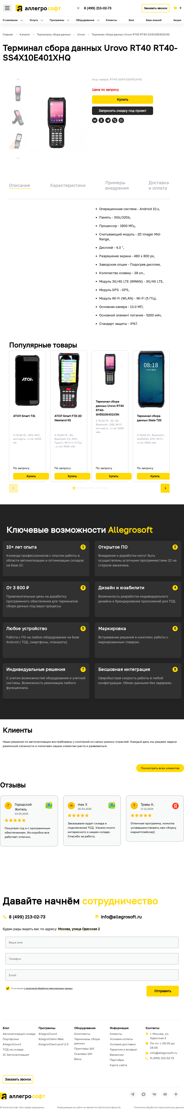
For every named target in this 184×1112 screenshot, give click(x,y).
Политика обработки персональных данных (159, 1107)
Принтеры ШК (84, 1048)
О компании (10, 20)
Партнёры (117, 1060)
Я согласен (42, 988)
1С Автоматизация (16, 1054)
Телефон (15, 959)
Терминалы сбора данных (87, 1041)
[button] (18, 80)
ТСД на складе (13, 1049)
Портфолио (11, 1039)
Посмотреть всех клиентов (160, 768)
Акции (177, 20)
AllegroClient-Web (51, 1039)
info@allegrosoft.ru (121, 916)
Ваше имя (16, 942)
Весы (78, 1059)
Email (12, 975)
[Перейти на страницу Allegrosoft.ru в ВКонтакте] (154, 1094)
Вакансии (117, 1054)
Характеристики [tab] (68, 185)
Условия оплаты (121, 1039)
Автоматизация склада (19, 1034)
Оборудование (85, 20)
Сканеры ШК (83, 1054)
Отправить (162, 991)
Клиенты (111, 20)
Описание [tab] (19, 185)
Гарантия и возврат (123, 1049)
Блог (131, 20)
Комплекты (82, 1034)
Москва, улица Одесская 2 (79, 929)
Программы (57, 20)
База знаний (154, 20)
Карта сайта (118, 1065)
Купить (122, 99)
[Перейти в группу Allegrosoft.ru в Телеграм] (132, 1094)
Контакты (152, 1028)
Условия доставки (123, 1044)
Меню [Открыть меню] (7, 8)
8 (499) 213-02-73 (97, 8)
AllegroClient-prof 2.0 (53, 1044)
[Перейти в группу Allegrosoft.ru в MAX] (143, 1094)
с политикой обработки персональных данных (48, 988)
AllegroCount (12, 1044)
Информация (119, 1028)
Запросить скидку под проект (122, 111)
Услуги (33, 20)
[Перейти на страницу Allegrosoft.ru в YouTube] (165, 1094)
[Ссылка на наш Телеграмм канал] (78, 7)
